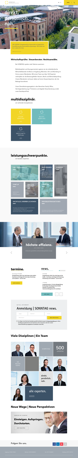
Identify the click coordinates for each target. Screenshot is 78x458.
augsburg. (41, 444)
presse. (29, 448)
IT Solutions (33, 89)
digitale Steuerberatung (47, 89)
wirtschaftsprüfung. (20, 448)
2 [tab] (13, 51)
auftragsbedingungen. (27, 455)
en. (60, 2)
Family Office (49, 86)
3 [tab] (14, 51)
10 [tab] (20, 51)
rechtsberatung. (19, 446)
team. (6, 447)
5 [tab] (16, 51)
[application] (39, 27)
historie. (6, 446)
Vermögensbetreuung (22, 89)
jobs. (51, 444)
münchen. (41, 446)
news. (29, 444)
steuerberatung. (19, 444)
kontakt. (6, 449)
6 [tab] (17, 51)
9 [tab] (19, 51)
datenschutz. (12, 455)
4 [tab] (15, 51)
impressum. (7, 455)
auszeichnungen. (8, 444)
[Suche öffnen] (74, 2)
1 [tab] (12, 51)
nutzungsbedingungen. (19, 455)
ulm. (40, 448)
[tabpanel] (29, 47)
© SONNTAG (70, 455)
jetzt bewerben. (21, 411)
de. (58, 2)
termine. (29, 446)
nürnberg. (41, 449)
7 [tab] (18, 51)
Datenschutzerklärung (51, 304)
